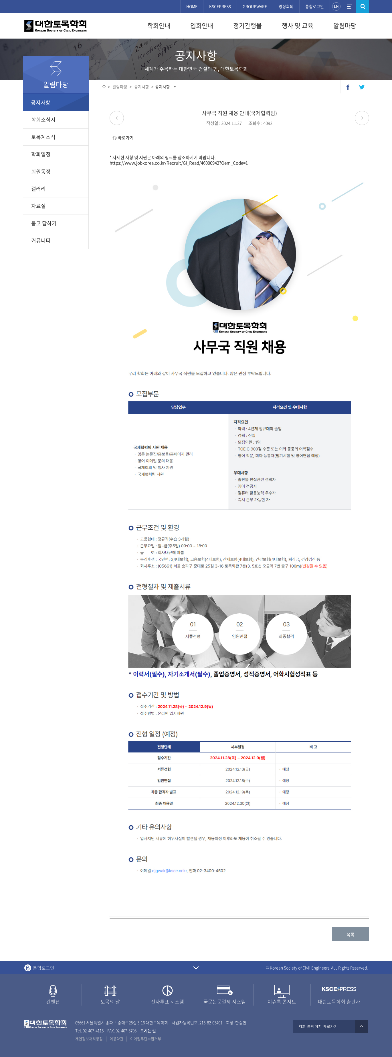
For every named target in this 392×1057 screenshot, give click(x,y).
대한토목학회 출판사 (339, 1001)
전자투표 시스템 (167, 1001)
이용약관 (116, 1038)
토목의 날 (110, 1001)
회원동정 (41, 171)
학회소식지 (43, 119)
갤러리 (38, 189)
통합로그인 (314, 6)
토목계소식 (43, 137)
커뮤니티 (41, 240)
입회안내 (201, 25)
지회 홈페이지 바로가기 (330, 1026)
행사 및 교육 (297, 25)
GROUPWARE (255, 6)
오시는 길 (148, 1030)
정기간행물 (247, 25)
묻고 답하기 (44, 223)
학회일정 (41, 154)
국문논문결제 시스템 (224, 1001)
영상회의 (286, 6)
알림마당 (344, 25)
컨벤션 (53, 1001)
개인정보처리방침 (89, 1038)
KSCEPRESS (220, 6)
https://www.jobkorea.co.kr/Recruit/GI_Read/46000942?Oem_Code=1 (179, 163)
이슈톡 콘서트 (282, 1001)
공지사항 (162, 86)
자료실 (38, 206)
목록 (351, 934)
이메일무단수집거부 (145, 1038)
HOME (191, 6)
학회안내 (158, 25)
